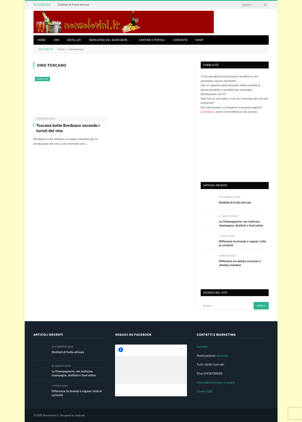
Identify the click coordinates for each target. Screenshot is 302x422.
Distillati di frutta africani (73, 4)
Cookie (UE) (205, 391)
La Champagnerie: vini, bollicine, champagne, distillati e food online (241, 223)
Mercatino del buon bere (108, 40)
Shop (199, 40)
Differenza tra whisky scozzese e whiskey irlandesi (240, 263)
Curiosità (180, 40)
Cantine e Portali (152, 40)
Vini (56, 40)
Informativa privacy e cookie (216, 382)
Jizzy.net (222, 355)
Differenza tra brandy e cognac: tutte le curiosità (242, 243)
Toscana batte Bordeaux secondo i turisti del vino (68, 128)
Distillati (74, 40)
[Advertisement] (230, 147)
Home (41, 40)
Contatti (202, 346)
